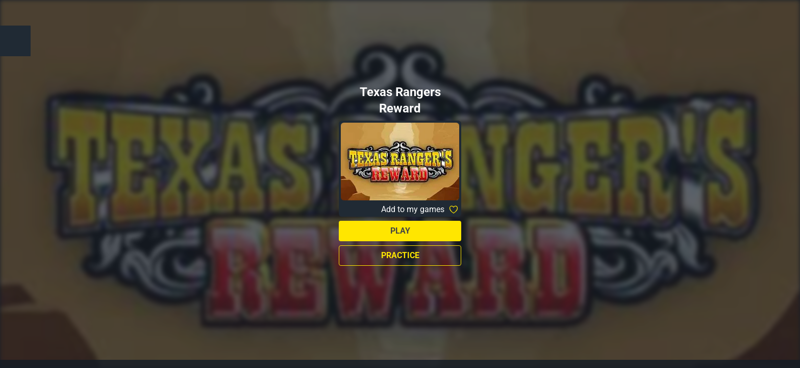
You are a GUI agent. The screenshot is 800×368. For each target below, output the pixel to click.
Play (400, 231)
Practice (400, 255)
